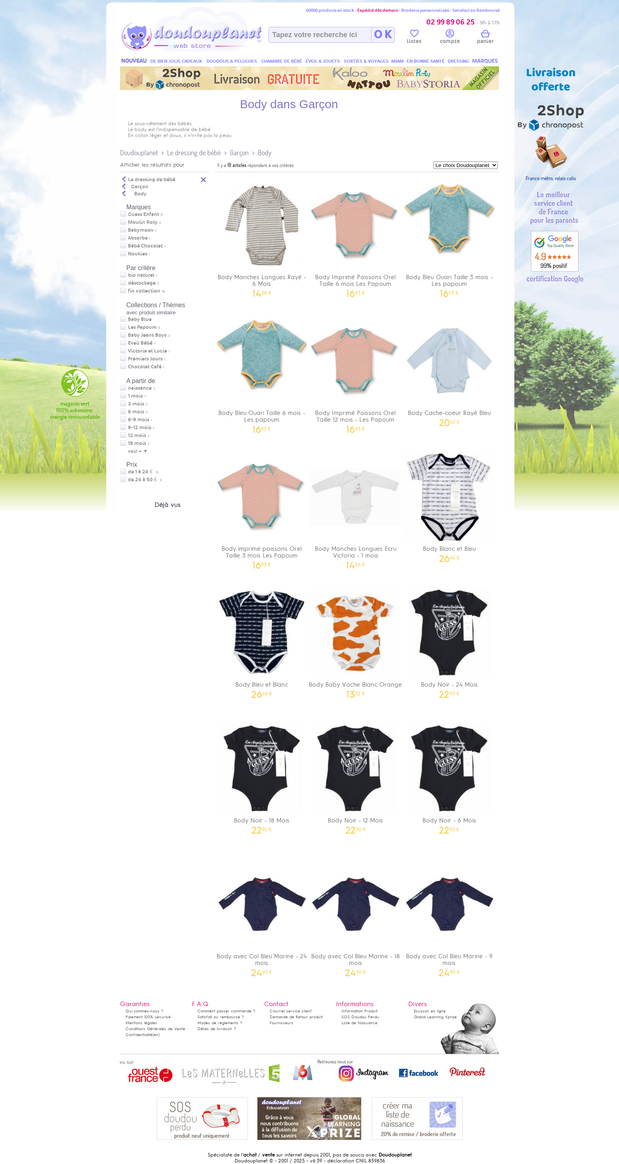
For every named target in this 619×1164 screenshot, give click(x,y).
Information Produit (359, 1011)
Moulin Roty (143, 222)
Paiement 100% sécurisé (148, 1017)
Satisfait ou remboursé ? (220, 1017)
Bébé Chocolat (145, 246)
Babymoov (141, 230)
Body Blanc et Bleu (449, 504)
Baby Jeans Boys (147, 335)
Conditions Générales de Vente (155, 1029)
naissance (140, 388)
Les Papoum (142, 327)
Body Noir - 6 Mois (449, 776)
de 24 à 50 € (145, 480)
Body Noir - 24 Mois (449, 640)
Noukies (137, 254)
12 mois (137, 435)
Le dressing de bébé (194, 152)
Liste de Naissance (359, 1023)
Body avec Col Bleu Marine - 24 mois (262, 915)
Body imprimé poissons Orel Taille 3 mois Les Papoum (262, 508)
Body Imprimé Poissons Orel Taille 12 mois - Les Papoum (356, 372)
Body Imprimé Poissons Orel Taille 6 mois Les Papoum (356, 236)
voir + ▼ (138, 451)
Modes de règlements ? (219, 1023)
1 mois (135, 396)
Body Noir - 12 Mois (356, 776)
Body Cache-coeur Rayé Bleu (449, 368)
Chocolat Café (144, 367)
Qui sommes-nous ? (144, 1011)
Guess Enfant (143, 214)
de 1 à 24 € (143, 472)
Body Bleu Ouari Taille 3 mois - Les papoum (449, 236)
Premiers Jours (145, 359)
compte (450, 38)
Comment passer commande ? (226, 1011)
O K (383, 35)
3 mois (136, 404)
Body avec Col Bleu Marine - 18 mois (356, 915)
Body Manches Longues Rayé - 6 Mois (262, 236)
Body (265, 152)
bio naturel (141, 275)
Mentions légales (141, 1023)
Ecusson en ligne (430, 1011)
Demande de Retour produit (296, 1017)
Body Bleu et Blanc (262, 640)
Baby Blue (140, 319)
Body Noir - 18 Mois (262, 776)
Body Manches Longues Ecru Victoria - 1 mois (356, 508)
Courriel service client (290, 1011)
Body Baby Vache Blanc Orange (356, 640)
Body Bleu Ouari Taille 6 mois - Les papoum (262, 372)
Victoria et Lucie (147, 351)
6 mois (136, 412)
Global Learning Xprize (435, 1017)
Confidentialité (139, 1035)
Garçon (239, 152)
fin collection (144, 291)
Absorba (138, 238)
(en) (155, 1035)
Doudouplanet (139, 152)
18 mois (137, 443)
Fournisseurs (281, 1023)
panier (485, 38)
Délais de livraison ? (216, 1029)
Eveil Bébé (140, 343)
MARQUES (485, 61)
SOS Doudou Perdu (360, 1017)
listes (414, 38)
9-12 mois (139, 427)
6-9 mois (138, 420)
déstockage (142, 283)
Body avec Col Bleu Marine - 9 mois (449, 915)
